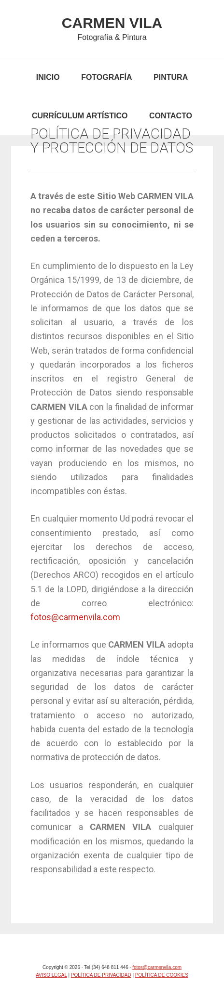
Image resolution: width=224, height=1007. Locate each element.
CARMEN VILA (112, 23)
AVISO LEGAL (51, 975)
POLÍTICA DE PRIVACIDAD (101, 975)
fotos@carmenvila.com (75, 617)
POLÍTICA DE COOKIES (161, 975)
